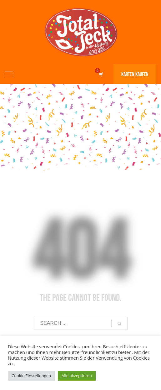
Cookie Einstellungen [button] (31, 375)
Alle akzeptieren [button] (77, 375)
